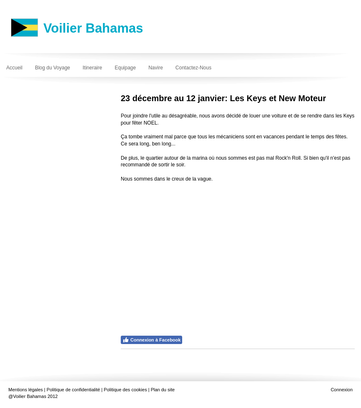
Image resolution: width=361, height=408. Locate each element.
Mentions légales (25, 389)
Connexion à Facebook (151, 340)
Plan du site (163, 389)
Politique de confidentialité (73, 389)
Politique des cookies (125, 389)
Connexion (341, 389)
